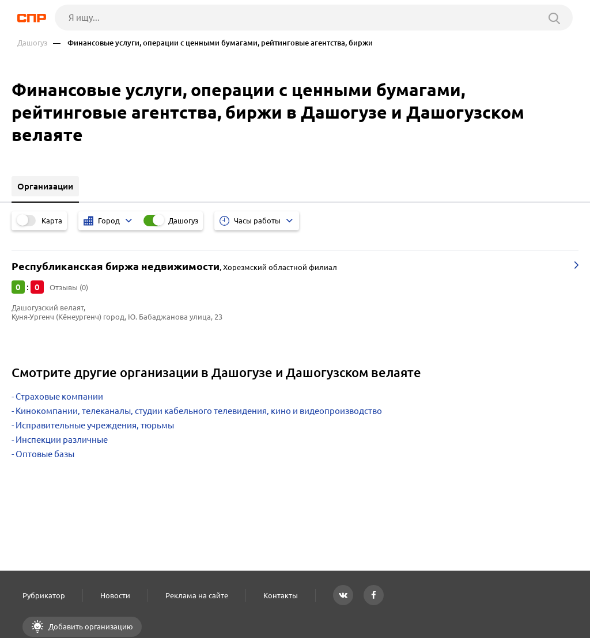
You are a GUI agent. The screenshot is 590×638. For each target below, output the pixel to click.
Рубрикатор (43, 595)
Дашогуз (32, 43)
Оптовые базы (45, 454)
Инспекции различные (62, 439)
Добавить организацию (90, 626)
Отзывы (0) (69, 287)
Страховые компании (59, 396)
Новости (115, 595)
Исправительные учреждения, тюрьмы (95, 425)
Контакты (280, 595)
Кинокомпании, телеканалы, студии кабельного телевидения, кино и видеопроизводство (199, 411)
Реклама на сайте (196, 595)
